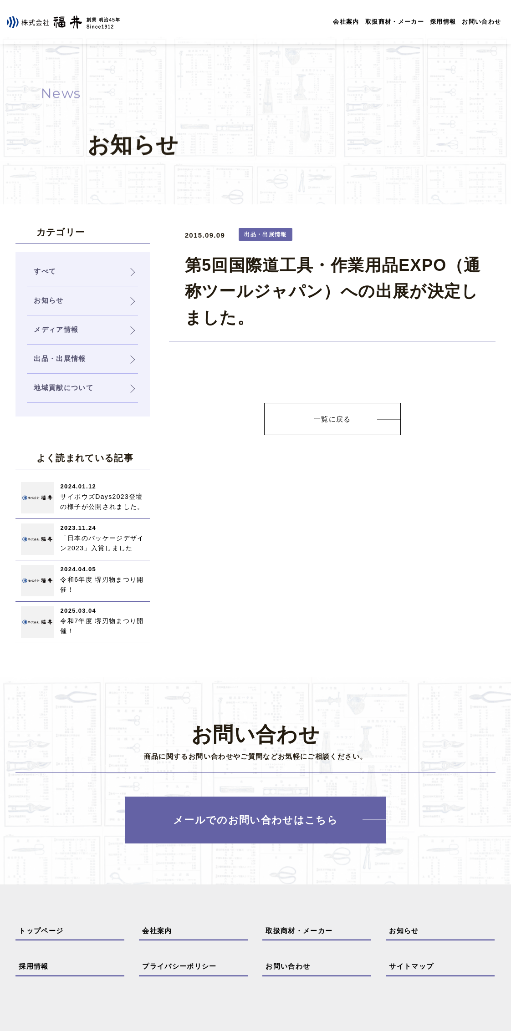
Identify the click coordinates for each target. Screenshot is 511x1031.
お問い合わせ (481, 21)
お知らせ (404, 931)
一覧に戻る (332, 419)
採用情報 (443, 21)
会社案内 (346, 21)
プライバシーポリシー (179, 966)
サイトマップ (411, 966)
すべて (45, 271)
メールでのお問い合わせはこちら (255, 820)
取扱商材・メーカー (394, 21)
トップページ (41, 931)
